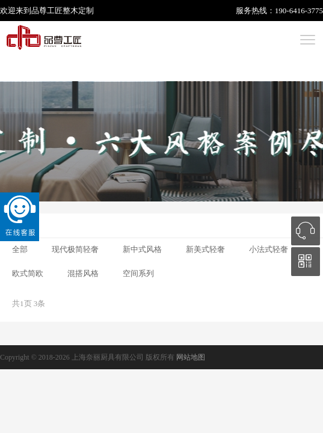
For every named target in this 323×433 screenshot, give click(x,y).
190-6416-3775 (299, 10)
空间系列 (138, 273)
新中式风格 (142, 249)
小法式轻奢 (268, 249)
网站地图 (190, 357)
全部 (20, 249)
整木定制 (78, 10)
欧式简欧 (27, 273)
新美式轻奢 (205, 249)
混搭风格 (83, 273)
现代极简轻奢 (75, 249)
